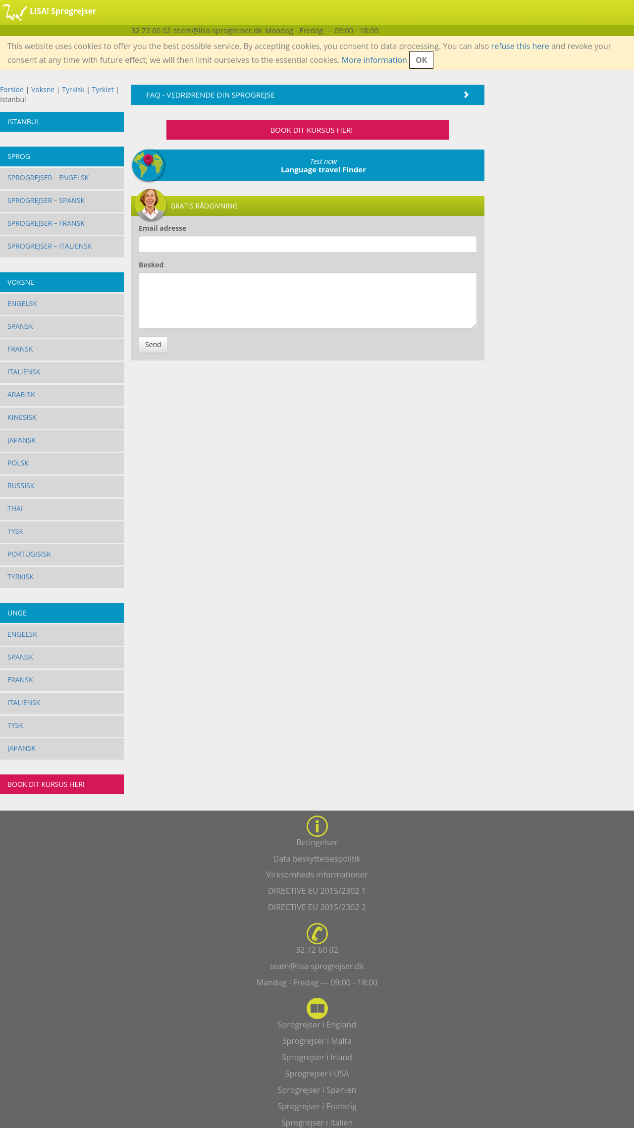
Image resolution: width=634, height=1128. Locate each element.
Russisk (20, 485)
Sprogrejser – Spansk (46, 200)
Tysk (15, 531)
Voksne (42, 89)
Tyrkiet (104, 89)
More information (374, 59)
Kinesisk (22, 417)
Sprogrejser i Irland (317, 1057)
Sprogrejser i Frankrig (317, 1106)
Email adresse (162, 228)
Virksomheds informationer (317, 874)
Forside (12, 89)
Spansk (20, 326)
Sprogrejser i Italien (317, 1122)
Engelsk (22, 303)
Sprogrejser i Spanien (317, 1089)
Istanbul (23, 121)
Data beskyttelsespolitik (317, 858)
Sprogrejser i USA (317, 1073)
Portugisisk (29, 554)
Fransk (20, 349)
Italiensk (23, 371)
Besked (151, 264)
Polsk (18, 462)
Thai (15, 508)
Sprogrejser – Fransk (46, 223)
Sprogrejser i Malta (317, 1040)
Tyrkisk (74, 89)
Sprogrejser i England (317, 1024)
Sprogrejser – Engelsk (48, 177)
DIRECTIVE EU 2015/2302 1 (317, 890)
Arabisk (21, 394)
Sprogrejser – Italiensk (49, 246)
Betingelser (317, 842)
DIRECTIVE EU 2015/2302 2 (317, 907)
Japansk (21, 440)
